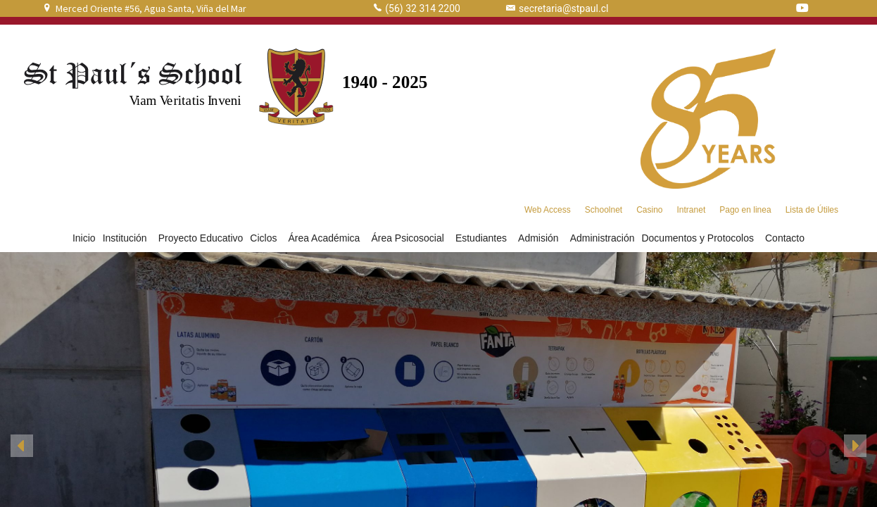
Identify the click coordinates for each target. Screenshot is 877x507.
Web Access (547, 210)
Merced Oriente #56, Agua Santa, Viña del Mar (151, 8)
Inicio (84, 238)
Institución (127, 238)
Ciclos (265, 238)
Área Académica (326, 238)
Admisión (540, 238)
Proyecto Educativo (201, 238)
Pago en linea (745, 210)
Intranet (691, 210)
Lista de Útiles (811, 210)
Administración (602, 238)
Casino (649, 210)
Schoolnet (603, 210)
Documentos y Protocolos (699, 238)
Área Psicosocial (409, 238)
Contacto (785, 238)
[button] (22, 445)
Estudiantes (483, 238)
